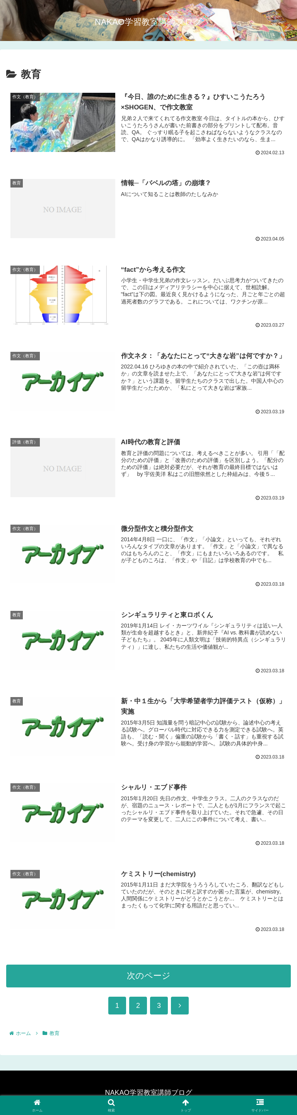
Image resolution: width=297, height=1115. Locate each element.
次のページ (149, 979)
